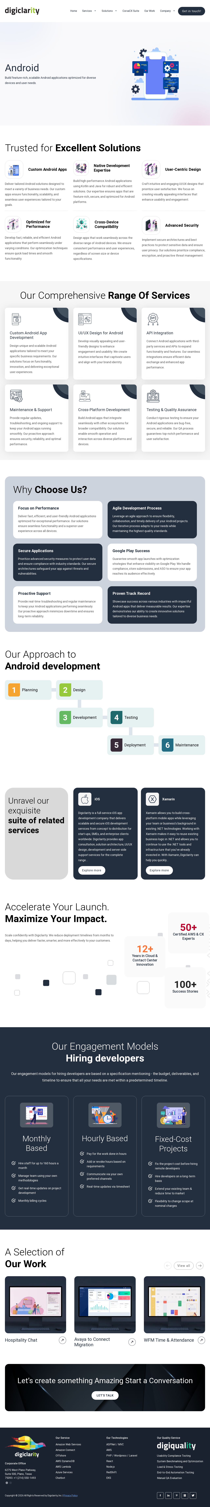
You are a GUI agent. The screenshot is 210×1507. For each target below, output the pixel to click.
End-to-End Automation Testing (175, 1472)
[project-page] (62, 1340)
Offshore (61, 1455)
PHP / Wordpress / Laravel (121, 1455)
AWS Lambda (63, 1466)
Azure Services (64, 1472)
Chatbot (60, 1477)
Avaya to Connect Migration (92, 1342)
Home (73, 10)
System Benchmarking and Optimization (180, 1461)
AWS (109, 1450)
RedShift (111, 1472)
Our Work (149, 10)
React (109, 1461)
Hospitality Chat (21, 1340)
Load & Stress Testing (170, 1466)
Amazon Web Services (68, 1444)
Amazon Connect (65, 1450)
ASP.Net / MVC (115, 1444)
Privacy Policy (70, 1495)
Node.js (110, 1466)
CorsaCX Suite (131, 10)
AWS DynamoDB (65, 1461)
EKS (108, 1477)
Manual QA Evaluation (169, 1478)
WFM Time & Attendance (169, 1340)
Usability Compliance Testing (174, 1455)
